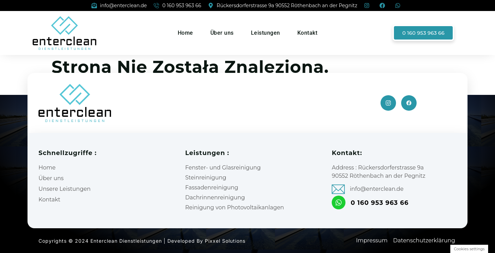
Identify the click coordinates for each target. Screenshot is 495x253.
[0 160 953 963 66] (338, 202)
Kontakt (307, 33)
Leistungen (265, 33)
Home (185, 33)
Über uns (222, 33)
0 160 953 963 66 (380, 203)
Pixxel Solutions (225, 241)
